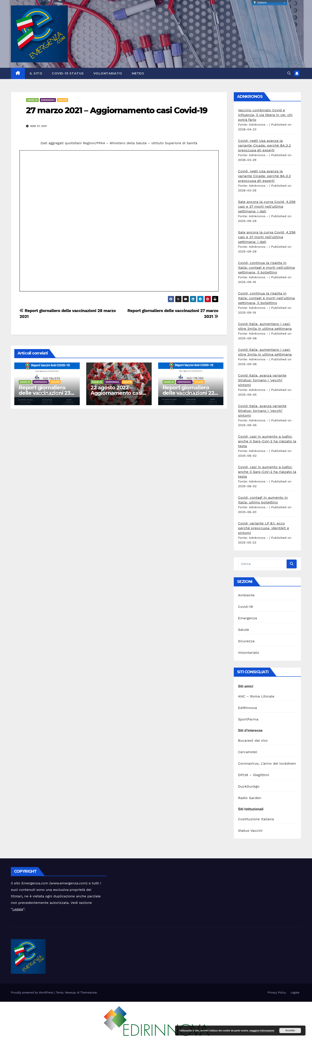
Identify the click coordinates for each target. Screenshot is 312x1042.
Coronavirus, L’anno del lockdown (267, 763)
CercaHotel (247, 752)
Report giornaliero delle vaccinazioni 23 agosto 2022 (44, 392)
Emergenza (48, 100)
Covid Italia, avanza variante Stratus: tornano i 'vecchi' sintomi (262, 380)
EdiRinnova (247, 708)
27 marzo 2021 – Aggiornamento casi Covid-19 (116, 110)
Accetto (290, 1030)
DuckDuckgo (249, 786)
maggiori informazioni (261, 1030)
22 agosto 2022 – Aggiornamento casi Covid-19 (116, 392)
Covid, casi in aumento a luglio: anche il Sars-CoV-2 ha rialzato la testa (267, 441)
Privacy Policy (276, 992)
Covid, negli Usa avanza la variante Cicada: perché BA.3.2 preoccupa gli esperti (264, 145)
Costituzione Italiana (256, 819)
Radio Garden (250, 798)
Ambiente (246, 595)
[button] (289, 73)
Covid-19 (32, 100)
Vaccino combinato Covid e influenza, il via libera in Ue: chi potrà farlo (265, 115)
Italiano (260, 2)
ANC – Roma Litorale (256, 696)
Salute (62, 100)
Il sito (36, 73)
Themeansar (88, 992)
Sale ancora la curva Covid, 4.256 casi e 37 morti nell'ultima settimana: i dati (267, 206)
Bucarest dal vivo (253, 740)
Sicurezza (246, 641)
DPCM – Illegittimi (253, 775)
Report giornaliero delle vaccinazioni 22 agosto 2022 (188, 392)
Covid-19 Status (68, 73)
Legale (17, 909)
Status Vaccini (250, 830)
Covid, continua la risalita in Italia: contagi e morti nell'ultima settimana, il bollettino (266, 267)
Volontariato (107, 73)
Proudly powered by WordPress (32, 992)
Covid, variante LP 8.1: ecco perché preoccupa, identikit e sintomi (263, 528)
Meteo (138, 73)
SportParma (248, 719)
